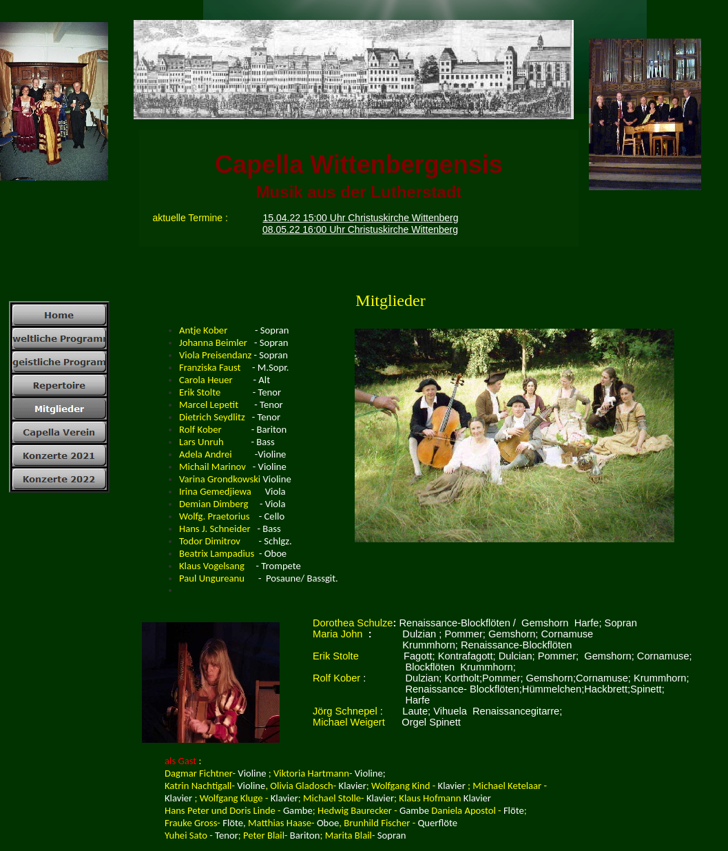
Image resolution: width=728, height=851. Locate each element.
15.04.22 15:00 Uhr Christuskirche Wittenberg (360, 217)
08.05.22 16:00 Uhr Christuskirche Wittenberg (360, 229)
